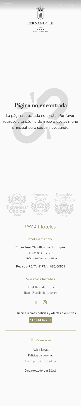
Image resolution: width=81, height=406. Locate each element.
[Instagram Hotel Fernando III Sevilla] (45, 302)
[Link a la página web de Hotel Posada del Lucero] (40, 292)
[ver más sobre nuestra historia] (40, 320)
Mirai (52, 370)
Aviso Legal (41, 349)
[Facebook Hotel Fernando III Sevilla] (36, 302)
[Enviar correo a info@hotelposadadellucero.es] (40, 258)
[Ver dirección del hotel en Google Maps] (40, 247)
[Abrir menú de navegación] (7, 5)
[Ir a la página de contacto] (65, 5)
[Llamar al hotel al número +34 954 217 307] (40, 253)
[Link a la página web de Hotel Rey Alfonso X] (40, 287)
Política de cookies (40, 355)
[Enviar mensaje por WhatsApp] (60, 5)
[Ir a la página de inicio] (40, 19)
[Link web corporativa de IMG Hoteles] (40, 226)
